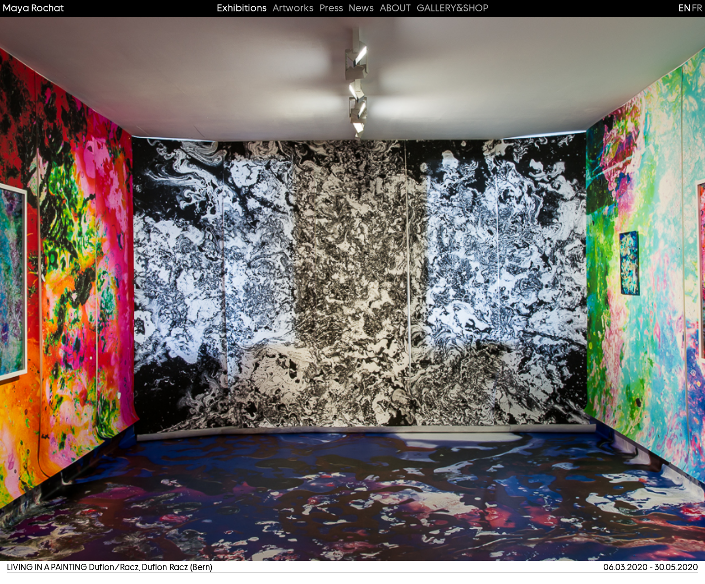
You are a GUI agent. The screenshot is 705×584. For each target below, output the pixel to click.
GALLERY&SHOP (452, 8)
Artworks (293, 8)
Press (331, 8)
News (361, 8)
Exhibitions (242, 8)
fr (697, 8)
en (684, 8)
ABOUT (395, 8)
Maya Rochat (33, 8)
